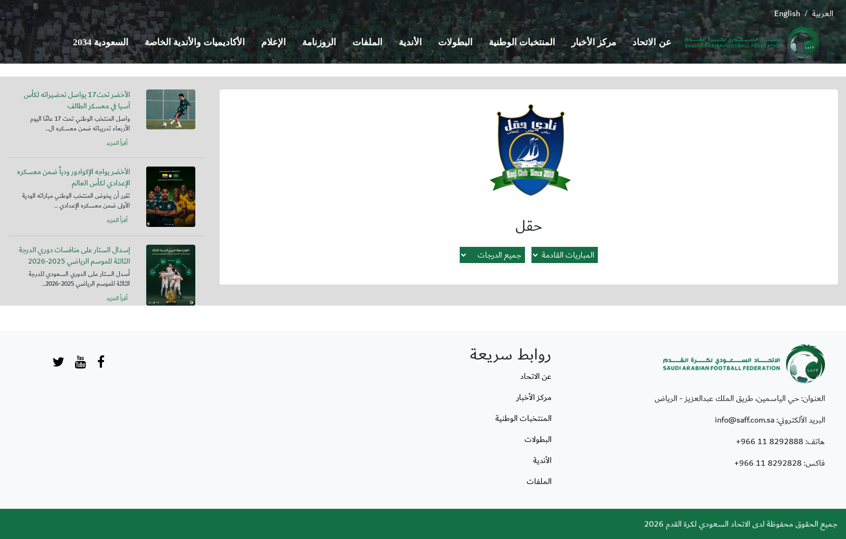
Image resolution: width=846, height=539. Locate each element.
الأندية (410, 42)
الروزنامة (319, 42)
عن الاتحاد (651, 42)
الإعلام (273, 42)
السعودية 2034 (100, 42)
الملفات (367, 42)
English (787, 13)
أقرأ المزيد (116, 143)
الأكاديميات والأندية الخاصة (195, 42)
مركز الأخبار (593, 42)
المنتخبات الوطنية (522, 42)
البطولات (455, 42)
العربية (822, 13)
